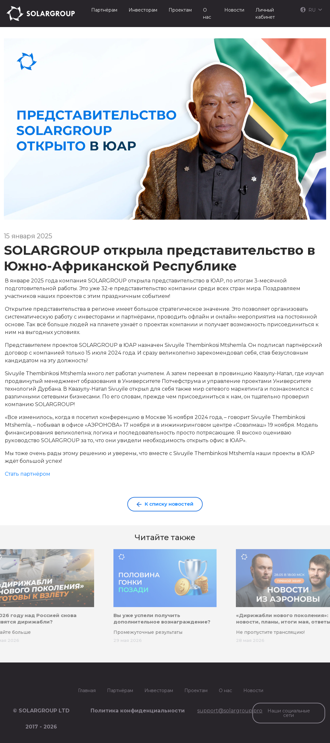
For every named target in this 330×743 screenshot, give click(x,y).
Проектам (180, 10)
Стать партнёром (27, 474)
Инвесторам (143, 10)
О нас (207, 13)
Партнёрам (104, 10)
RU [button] (311, 10)
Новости (234, 10)
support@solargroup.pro (229, 711)
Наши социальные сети (288, 713)
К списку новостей (165, 504)
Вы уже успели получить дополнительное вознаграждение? (161, 618)
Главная (87, 690)
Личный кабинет (265, 13)
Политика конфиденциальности (138, 711)
